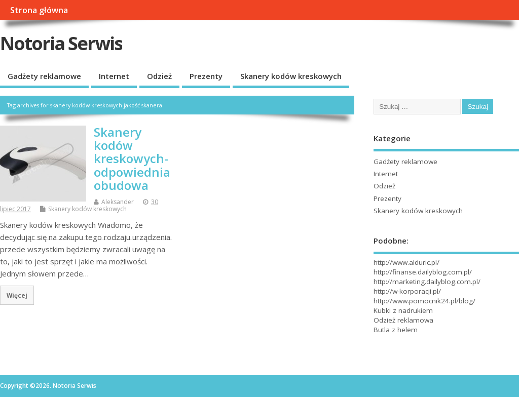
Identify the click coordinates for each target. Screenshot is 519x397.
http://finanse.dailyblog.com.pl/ (423, 271)
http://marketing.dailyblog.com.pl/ (427, 281)
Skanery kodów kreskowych (291, 76)
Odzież (159, 76)
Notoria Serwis (61, 43)
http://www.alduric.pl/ (406, 262)
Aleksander (117, 201)
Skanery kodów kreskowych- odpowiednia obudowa (132, 159)
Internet (114, 76)
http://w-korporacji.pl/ (407, 291)
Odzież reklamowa (403, 320)
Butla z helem (396, 329)
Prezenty (206, 76)
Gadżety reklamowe (44, 76)
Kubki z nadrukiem (403, 310)
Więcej (17, 295)
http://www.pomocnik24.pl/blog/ (424, 300)
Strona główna (39, 10)
